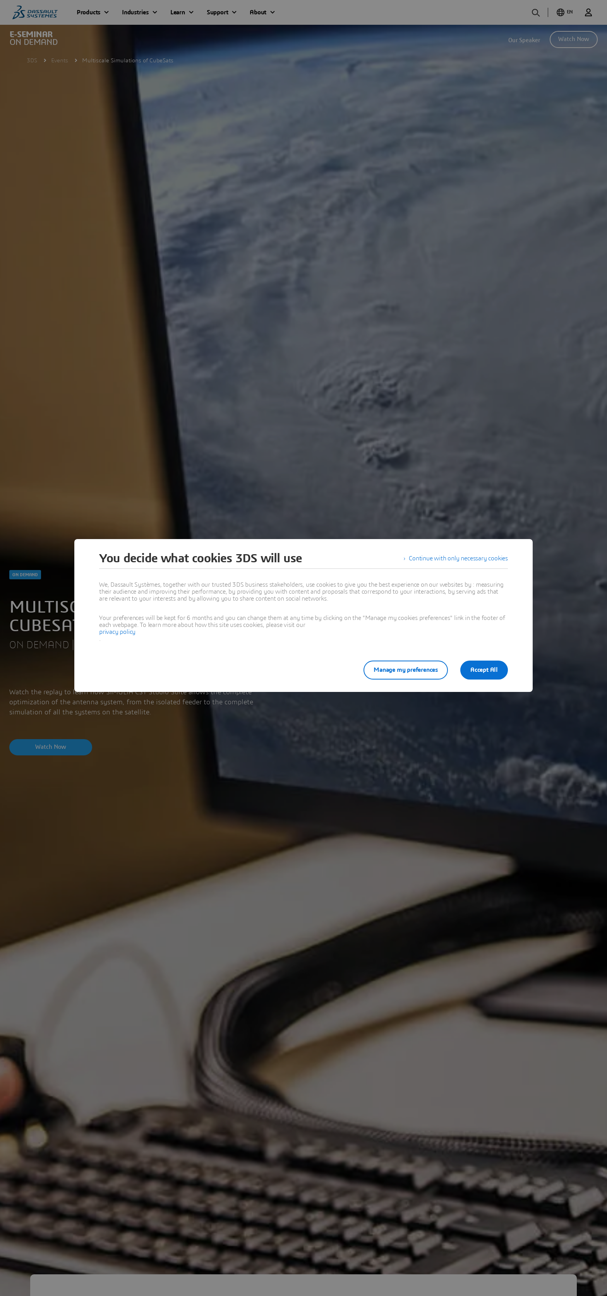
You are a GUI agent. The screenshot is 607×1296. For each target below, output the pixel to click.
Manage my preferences (406, 670)
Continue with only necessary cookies (458, 558)
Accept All (484, 670)
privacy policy (117, 632)
